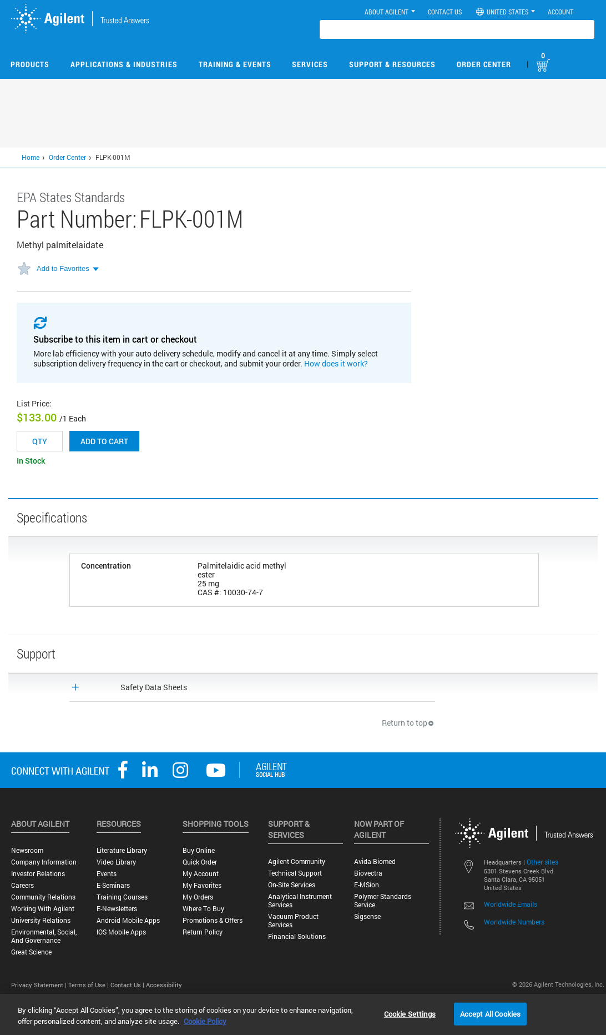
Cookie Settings (410, 1013)
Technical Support (295, 873)
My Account (201, 874)
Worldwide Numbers (514, 921)
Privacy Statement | (39, 985)
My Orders (198, 897)
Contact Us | (128, 985)
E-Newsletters (117, 909)
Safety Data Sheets (153, 687)
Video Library (116, 862)
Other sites (542, 861)
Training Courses (122, 897)
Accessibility (164, 985)
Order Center (484, 64)
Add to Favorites (63, 268)
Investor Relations (38, 874)
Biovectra (368, 873)
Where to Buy (203, 909)
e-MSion (366, 885)
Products (30, 64)
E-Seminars (113, 885)
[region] (303, 1014)
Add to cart (104, 441)
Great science (31, 952)
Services (310, 64)
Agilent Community (296, 861)
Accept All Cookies (490, 1013)
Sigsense (367, 916)
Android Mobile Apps (128, 920)
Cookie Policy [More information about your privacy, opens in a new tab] (205, 1021)
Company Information (44, 862)
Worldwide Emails (510, 904)
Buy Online (199, 850)
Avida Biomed (375, 861)
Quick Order (200, 862)
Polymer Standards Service (382, 900)
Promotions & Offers (213, 920)
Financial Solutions (297, 936)
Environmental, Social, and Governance (44, 936)
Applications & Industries (124, 64)
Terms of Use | (89, 985)
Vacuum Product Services (293, 920)
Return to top (408, 722)
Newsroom (27, 850)
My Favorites (202, 885)
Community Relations (43, 897)
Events (107, 874)
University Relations (40, 920)
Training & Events (235, 64)
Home (30, 157)
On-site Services (291, 885)
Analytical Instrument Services (300, 900)
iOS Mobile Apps (121, 932)
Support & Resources (392, 64)
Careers (22, 885)
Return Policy (203, 932)
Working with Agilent (42, 909)
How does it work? (336, 363)
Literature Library (122, 850)
